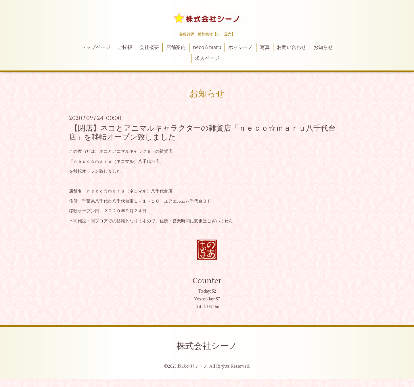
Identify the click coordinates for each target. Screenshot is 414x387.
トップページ (95, 47)
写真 (265, 47)
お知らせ (323, 47)
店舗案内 (176, 47)
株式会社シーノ (207, 346)
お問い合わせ (291, 47)
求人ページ (207, 58)
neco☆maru (207, 47)
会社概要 (149, 47)
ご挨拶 (125, 47)
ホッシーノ (240, 47)
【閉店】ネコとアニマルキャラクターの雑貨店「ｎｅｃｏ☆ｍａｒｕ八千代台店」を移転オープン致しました (202, 132)
